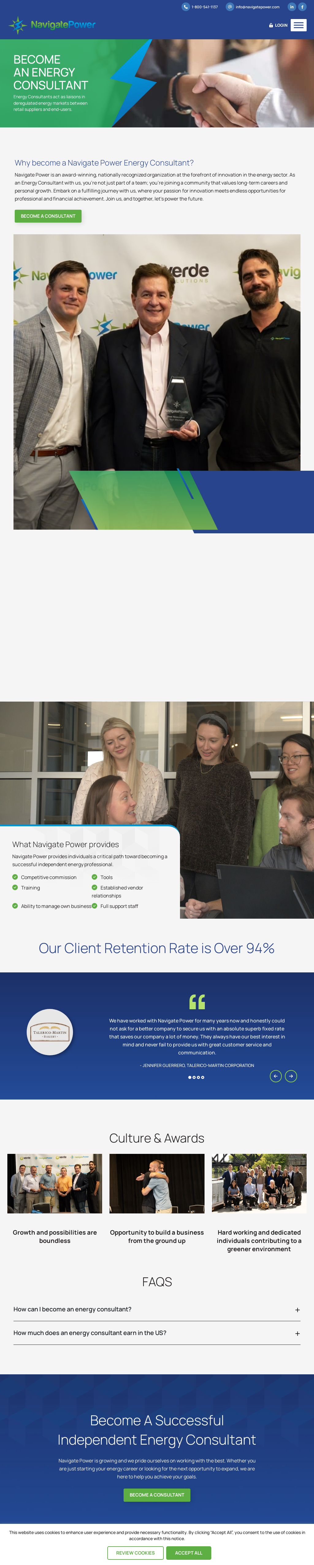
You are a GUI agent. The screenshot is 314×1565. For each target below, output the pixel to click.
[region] (157, 1544)
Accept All (188, 1553)
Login (278, 25)
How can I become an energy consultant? (72, 1307)
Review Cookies (135, 1553)
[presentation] (276, 1075)
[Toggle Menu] (299, 25)
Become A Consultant (48, 215)
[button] (190, 1076)
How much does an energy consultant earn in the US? (90, 1331)
